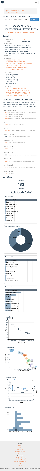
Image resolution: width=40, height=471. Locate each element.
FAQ (20, 447)
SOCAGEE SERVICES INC (14, 65)
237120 (7, 130)
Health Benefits (20, 459)
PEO (20, 463)
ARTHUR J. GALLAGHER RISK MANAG (18, 92)
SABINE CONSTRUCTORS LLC (15, 62)
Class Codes (15, 10)
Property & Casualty (20, 457)
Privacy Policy (20, 453)
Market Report (28, 32)
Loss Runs (20, 465)
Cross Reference (14, 32)
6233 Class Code (12, 12)
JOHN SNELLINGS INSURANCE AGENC (18, 96)
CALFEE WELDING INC (13, 60)
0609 (6, 149)
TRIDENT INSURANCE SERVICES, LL (17, 90)
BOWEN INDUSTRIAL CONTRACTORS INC (19, 64)
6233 (23, 39)
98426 (7, 118)
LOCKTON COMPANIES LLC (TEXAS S (18, 94)
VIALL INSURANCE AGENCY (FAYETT (17, 88)
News (20, 445)
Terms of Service (20, 451)
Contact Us (20, 449)
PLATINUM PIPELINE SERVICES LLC (17, 67)
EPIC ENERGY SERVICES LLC (15, 69)
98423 (7, 114)
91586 (7, 112)
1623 (6, 124)
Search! (34, 19)
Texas (22, 10)
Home (7, 10)
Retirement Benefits (20, 461)
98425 (7, 116)
